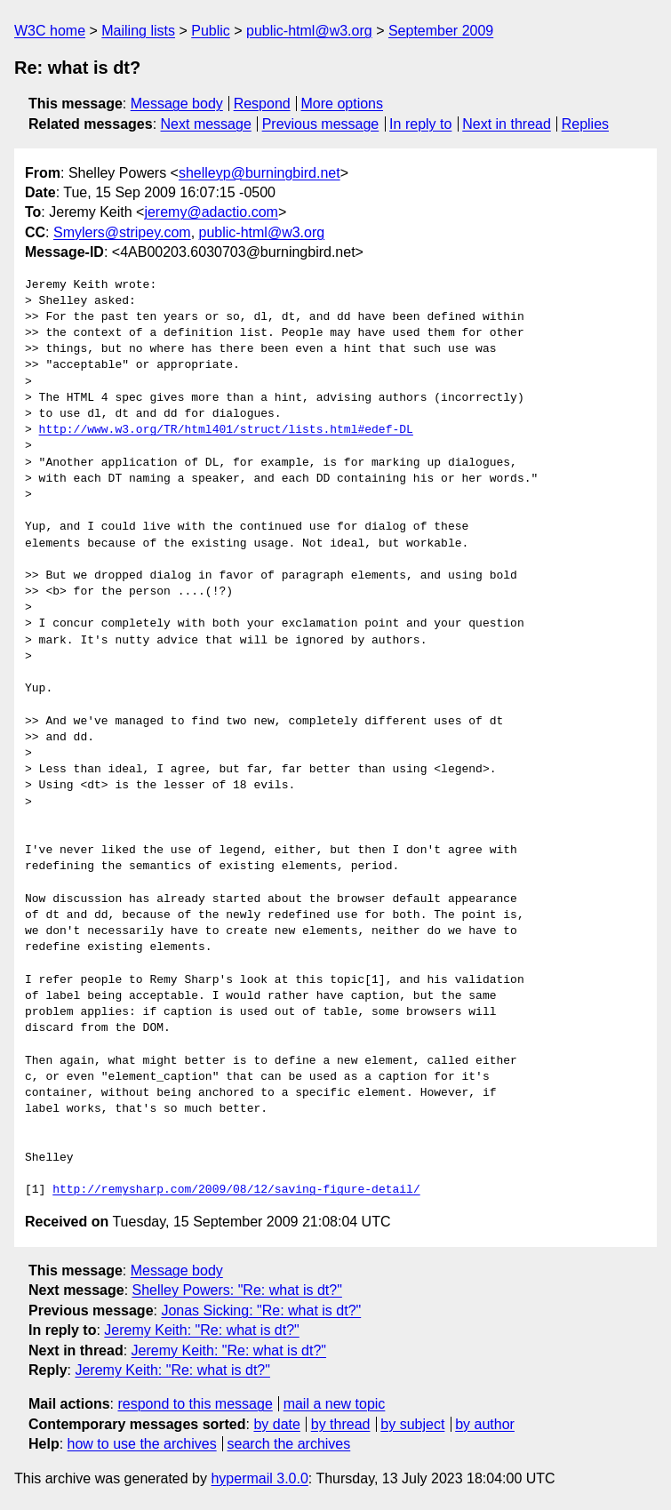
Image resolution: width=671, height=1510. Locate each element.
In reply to (420, 124)
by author (485, 1424)
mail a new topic (335, 1403)
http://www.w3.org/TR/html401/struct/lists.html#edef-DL (226, 430)
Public (210, 30)
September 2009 (440, 30)
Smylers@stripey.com (122, 232)
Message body (177, 103)
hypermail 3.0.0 (259, 1478)
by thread (341, 1424)
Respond (262, 103)
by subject (412, 1424)
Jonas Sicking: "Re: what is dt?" (261, 1310)
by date (276, 1424)
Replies (585, 124)
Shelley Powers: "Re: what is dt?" (237, 1290)
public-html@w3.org (309, 30)
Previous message (320, 124)
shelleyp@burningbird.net (259, 172)
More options (342, 103)
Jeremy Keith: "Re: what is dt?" (201, 1330)
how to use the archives (142, 1443)
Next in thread (506, 124)
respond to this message (194, 1403)
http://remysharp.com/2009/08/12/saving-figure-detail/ (235, 1190)
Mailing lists (138, 30)
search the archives (289, 1443)
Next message (206, 124)
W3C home (49, 30)
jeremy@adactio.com (211, 212)
